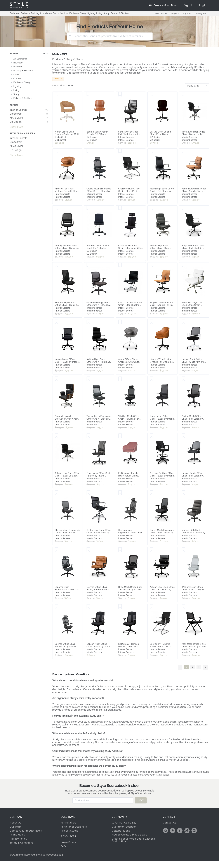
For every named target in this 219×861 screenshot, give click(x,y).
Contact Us (169, 822)
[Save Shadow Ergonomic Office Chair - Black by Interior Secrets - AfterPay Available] (56, 265)
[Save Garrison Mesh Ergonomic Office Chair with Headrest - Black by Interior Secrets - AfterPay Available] (120, 493)
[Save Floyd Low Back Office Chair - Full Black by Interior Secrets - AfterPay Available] (183, 208)
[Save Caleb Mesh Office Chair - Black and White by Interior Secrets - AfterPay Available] (120, 208)
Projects (175, 13)
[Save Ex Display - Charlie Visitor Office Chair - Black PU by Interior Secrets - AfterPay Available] (151, 607)
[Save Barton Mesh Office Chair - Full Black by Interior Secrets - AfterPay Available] (183, 379)
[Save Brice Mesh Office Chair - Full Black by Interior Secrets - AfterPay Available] (120, 550)
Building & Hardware (41, 13)
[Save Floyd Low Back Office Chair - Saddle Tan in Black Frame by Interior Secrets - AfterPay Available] (151, 265)
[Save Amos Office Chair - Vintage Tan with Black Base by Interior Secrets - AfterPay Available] (56, 151)
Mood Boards (161, 13)
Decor (56, 13)
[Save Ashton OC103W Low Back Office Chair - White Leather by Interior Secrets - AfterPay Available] (183, 265)
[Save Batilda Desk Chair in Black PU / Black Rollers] (151, 94)
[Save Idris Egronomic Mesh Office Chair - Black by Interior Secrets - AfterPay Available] (56, 208)
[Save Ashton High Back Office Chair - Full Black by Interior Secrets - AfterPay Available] (88, 322)
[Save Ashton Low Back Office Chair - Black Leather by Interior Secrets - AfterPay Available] (56, 436)
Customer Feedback (124, 826)
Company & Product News (26, 830)
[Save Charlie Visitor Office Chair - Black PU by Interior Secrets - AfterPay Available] (120, 151)
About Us (15, 822)
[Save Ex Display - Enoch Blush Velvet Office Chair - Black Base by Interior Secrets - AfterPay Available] (120, 436)
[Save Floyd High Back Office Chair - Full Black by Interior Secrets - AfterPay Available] (151, 151)
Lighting (91, 13)
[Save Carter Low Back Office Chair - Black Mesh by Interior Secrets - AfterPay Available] (88, 493)
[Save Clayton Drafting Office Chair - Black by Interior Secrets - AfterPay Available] (151, 436)
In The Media (17, 834)
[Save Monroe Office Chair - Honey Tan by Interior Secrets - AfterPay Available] (88, 550)
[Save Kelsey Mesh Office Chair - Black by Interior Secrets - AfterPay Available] (56, 322)
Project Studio (69, 830)
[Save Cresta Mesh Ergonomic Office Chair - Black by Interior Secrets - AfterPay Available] (88, 151)
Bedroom (25, 13)
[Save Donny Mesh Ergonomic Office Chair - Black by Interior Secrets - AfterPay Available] (151, 493)
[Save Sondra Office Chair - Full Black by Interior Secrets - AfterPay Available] (120, 94)
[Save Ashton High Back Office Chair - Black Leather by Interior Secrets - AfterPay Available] (151, 208)
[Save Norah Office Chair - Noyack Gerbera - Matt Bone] (56, 94)
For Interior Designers (74, 826)
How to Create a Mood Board (129, 834)
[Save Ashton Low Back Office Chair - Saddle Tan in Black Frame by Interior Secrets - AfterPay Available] (183, 151)
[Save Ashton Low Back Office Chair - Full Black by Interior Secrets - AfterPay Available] (151, 550)
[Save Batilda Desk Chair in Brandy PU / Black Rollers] (88, 94)
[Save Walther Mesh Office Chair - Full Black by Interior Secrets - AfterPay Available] (120, 379)
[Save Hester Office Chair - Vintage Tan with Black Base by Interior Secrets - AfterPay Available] (151, 322)
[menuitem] (202, 5)
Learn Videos (68, 842)
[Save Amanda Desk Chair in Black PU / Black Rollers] (88, 208)
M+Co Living (29, 117)
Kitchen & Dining (77, 13)
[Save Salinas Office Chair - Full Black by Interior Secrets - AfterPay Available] (56, 607)
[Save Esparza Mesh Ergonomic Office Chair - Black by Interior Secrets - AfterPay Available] (56, 550)
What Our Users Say (124, 822)
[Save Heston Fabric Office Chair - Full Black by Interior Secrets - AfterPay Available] (183, 436)
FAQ (63, 846)
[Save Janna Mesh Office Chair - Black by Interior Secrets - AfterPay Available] (151, 379)
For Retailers (68, 822)
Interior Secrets (29, 110)
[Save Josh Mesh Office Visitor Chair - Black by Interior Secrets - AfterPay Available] (183, 607)
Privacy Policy (18, 838)
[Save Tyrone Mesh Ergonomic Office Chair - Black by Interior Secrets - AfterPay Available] (88, 379)
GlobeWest (29, 113)
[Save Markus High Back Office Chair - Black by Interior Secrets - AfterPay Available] (183, 493)
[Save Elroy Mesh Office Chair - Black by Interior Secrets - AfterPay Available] (88, 436)
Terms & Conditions (21, 842)
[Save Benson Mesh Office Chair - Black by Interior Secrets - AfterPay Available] (88, 607)
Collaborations (121, 830)
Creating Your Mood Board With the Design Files (133, 840)
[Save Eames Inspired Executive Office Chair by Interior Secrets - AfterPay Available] (56, 379)
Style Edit (188, 13)
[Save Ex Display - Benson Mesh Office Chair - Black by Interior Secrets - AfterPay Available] (120, 607)
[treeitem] (29, 59)
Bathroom (14, 13)
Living (99, 13)
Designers (201, 13)
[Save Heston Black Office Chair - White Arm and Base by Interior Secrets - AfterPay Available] (183, 322)
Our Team (15, 826)
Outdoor (64, 13)
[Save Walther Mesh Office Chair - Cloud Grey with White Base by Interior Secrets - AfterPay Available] (183, 550)
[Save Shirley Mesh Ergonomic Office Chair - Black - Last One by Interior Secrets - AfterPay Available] (56, 493)
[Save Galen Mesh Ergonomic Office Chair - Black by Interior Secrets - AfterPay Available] (88, 265)
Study (106, 13)
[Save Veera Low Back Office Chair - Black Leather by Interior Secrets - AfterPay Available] (183, 94)
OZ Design (29, 122)
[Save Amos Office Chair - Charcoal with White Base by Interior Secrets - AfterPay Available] (120, 322)
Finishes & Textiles (120, 13)
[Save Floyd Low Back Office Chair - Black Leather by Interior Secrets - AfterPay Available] (120, 265)
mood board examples (153, 771)
